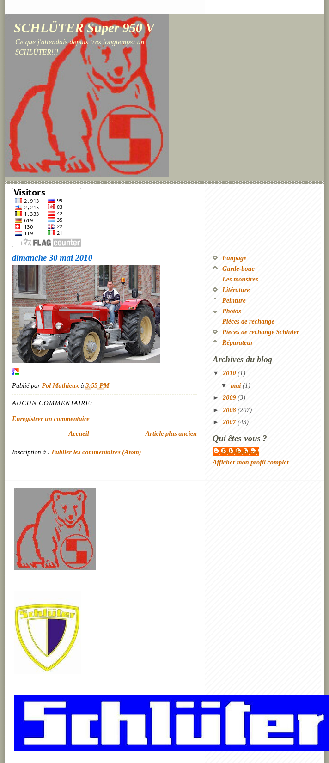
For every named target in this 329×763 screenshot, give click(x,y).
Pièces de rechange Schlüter (260, 332)
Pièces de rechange (248, 321)
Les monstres (240, 279)
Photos (231, 311)
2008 (230, 410)
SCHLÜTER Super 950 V (84, 28)
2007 (230, 422)
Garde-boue (238, 268)
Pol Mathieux (240, 451)
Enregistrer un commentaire (51, 418)
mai (237, 385)
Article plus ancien (171, 433)
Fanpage (234, 258)
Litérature (236, 289)
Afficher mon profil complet (251, 462)
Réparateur (237, 342)
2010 (230, 373)
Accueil (78, 433)
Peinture (234, 300)
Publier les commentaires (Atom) (96, 452)
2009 (230, 397)
